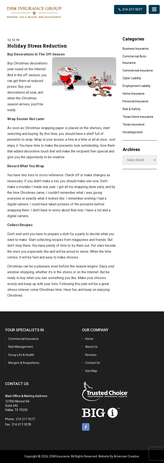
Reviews (91, 355)
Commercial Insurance (23, 339)
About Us (91, 346)
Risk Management (20, 346)
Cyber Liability (132, 78)
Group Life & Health (21, 355)
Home (89, 339)
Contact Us (92, 362)
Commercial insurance (138, 70)
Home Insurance (134, 93)
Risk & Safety (132, 109)
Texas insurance (134, 124)
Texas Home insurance (138, 116)
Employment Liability (137, 86)
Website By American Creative (118, 456)
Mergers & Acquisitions (23, 362)
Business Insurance (136, 48)
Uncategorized (132, 132)
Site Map (91, 371)
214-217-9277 (132, 9)
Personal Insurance (135, 101)
